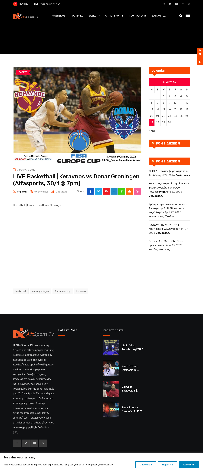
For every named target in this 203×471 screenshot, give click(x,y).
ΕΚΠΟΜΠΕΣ (159, 15)
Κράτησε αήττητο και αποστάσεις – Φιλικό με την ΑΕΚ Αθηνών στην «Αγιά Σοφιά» (168, 208)
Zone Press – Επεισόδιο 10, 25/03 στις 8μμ (131, 370)
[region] (101, 462)
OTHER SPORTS (114, 15)
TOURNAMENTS (138, 15)
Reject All (167, 464)
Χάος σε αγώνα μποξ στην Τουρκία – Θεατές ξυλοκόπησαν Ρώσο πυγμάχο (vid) (169, 187)
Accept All (188, 464)
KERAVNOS (81, 291)
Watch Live (58, 15)
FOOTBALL (77, 15)
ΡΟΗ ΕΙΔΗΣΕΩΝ (168, 143)
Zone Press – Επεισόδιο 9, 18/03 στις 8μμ (133, 411)
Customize (146, 464)
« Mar (152, 130)
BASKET (93, 15)
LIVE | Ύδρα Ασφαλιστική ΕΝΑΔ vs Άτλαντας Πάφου (133, 349)
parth (23, 191)
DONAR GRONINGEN (40, 291)
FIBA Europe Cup (62, 291)
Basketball (21, 291)
